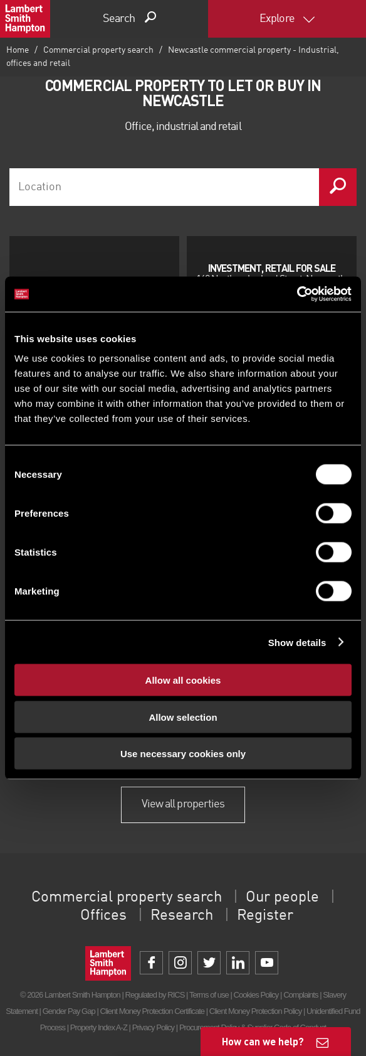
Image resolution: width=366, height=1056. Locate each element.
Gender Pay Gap (69, 1011)
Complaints (300, 994)
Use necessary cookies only (183, 753)
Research (181, 916)
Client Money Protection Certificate (152, 1011)
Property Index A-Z (98, 1027)
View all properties (183, 804)
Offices (103, 916)
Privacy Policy (153, 1027)
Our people (282, 897)
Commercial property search (98, 50)
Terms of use (209, 994)
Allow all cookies (183, 680)
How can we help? (263, 1041)
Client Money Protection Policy (255, 1011)
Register (265, 916)
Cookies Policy (256, 994)
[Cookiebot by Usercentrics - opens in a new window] (297, 294)
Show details (297, 642)
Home (17, 50)
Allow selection (183, 716)
